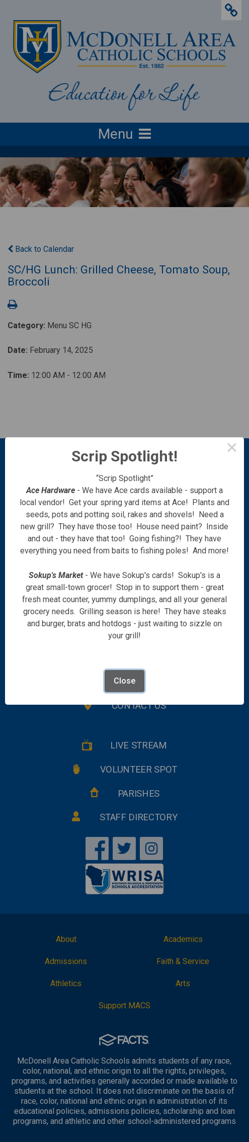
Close (124, 681)
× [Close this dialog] (232, 449)
